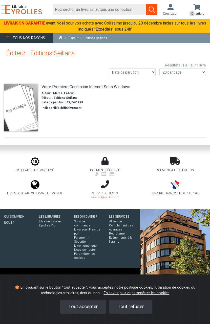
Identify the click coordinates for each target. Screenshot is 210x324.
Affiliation (115, 221)
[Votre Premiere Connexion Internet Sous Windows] (21, 107)
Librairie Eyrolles (50, 221)
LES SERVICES (119, 216)
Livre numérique (85, 245)
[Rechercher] (100, 9)
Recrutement (118, 233)
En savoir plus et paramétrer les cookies (137, 293)
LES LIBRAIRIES (50, 216)
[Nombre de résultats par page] (182, 72)
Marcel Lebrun (63, 93)
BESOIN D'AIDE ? (85, 216)
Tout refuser (131, 306)
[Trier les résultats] (132, 72)
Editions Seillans (65, 98)
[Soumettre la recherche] (151, 9)
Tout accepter (83, 306)
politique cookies (138, 287)
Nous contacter (85, 249)
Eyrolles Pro (47, 225)
